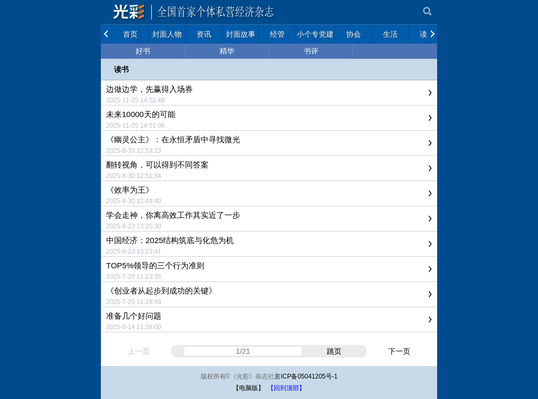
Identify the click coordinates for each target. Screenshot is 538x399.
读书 (121, 69)
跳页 (334, 351)
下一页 (399, 351)
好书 (143, 51)
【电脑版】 (248, 388)
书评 (311, 51)
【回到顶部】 (286, 388)
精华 (227, 51)
